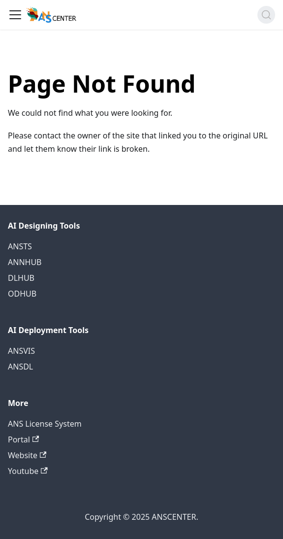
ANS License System (45, 423)
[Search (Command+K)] (266, 15)
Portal (23, 439)
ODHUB (22, 293)
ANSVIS (21, 350)
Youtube (28, 471)
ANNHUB (25, 262)
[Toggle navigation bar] (15, 14)
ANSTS (20, 246)
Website (27, 455)
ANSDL (20, 366)
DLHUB (21, 277)
